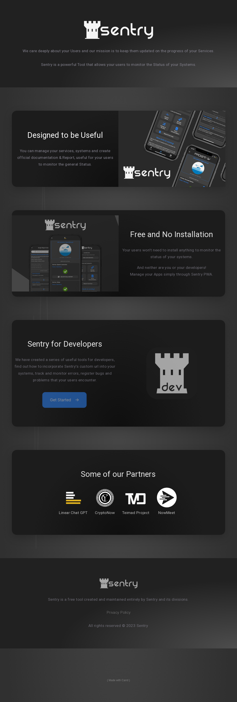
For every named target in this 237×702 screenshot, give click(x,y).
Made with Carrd (118, 680)
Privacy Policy (119, 612)
